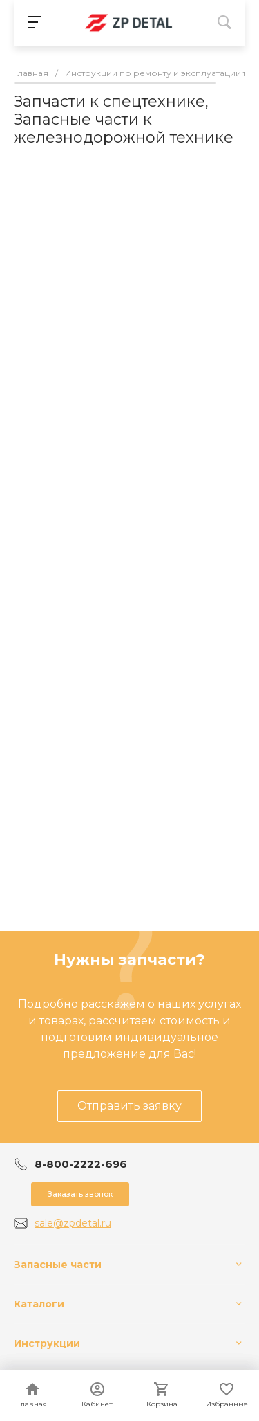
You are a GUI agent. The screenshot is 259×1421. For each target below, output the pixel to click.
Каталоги (39, 1304)
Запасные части (58, 1264)
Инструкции (47, 1343)
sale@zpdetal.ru (73, 1223)
